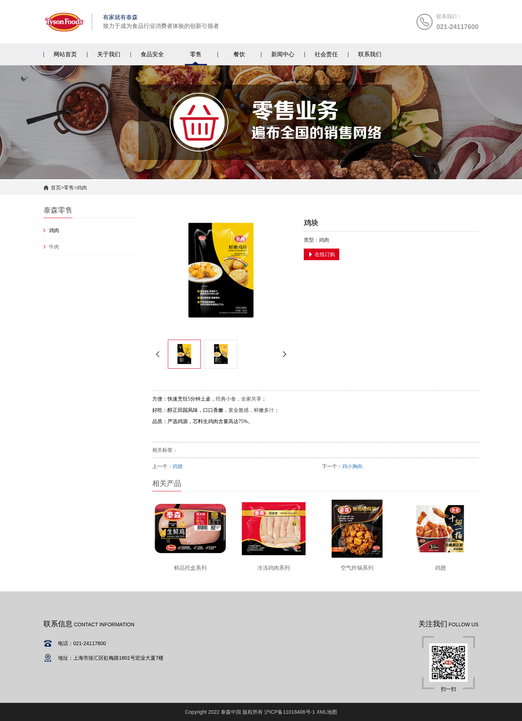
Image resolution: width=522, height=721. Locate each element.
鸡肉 (82, 188)
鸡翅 (178, 466)
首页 (56, 188)
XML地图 (326, 712)
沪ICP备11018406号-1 (289, 712)
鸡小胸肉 (352, 466)
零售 (69, 188)
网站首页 (65, 54)
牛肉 (54, 247)
